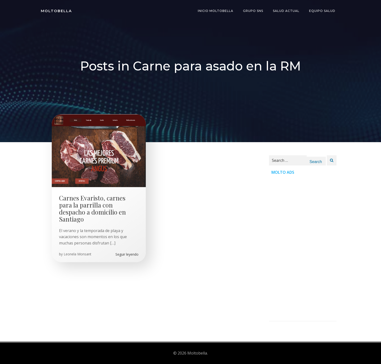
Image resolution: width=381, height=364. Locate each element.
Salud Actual (286, 11)
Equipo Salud (322, 11)
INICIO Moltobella (215, 11)
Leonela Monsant (77, 254)
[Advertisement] (303, 248)
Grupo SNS (253, 11)
